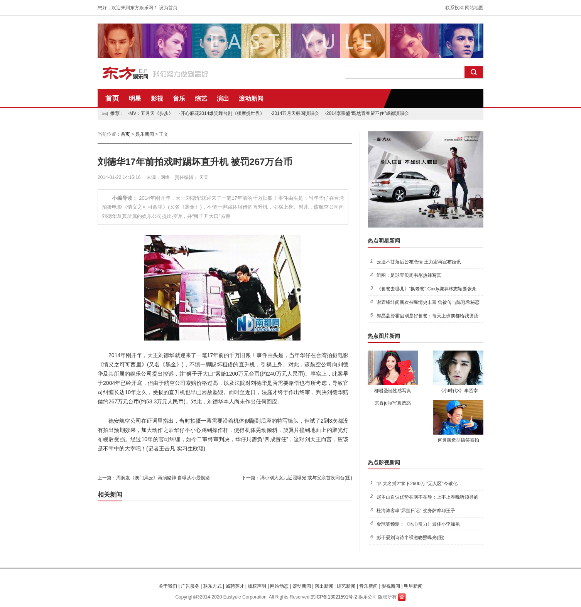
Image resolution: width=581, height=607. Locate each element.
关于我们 (168, 586)
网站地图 (474, 7)
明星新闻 (413, 586)
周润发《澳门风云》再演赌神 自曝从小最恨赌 (163, 478)
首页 (112, 98)
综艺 (201, 98)
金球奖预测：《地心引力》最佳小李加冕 (418, 524)
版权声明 (257, 586)
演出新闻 (324, 586)
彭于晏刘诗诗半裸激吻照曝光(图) (410, 537)
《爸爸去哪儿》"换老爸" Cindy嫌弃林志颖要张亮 (426, 289)
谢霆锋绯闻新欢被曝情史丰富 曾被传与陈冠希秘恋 (428, 302)
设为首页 (168, 7)
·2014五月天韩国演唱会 (294, 113)
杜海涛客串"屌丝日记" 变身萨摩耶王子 (416, 510)
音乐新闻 (368, 586)
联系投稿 (454, 7)
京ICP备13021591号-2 (334, 597)
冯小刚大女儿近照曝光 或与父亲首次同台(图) (306, 478)
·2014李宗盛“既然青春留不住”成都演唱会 (367, 113)
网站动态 (279, 586)
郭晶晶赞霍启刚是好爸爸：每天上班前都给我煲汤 (427, 316)
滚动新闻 (251, 98)
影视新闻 (391, 586)
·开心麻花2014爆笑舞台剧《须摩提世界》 (222, 113)
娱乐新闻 (144, 134)
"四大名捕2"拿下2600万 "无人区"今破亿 (417, 483)
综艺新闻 (346, 586)
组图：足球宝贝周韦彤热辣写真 (409, 275)
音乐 (179, 98)
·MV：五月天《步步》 (150, 113)
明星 (135, 98)
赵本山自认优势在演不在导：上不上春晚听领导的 (427, 497)
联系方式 (212, 586)
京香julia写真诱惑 (392, 403)
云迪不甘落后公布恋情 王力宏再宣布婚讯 (419, 262)
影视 (157, 98)
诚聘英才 (235, 586)
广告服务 (190, 586)
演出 (223, 98)
